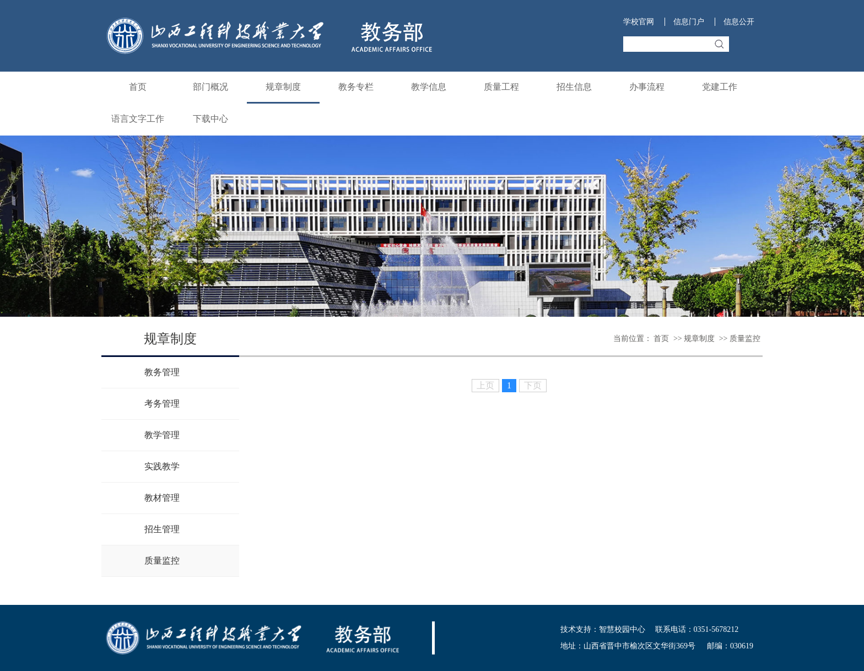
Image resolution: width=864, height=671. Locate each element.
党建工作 (719, 86)
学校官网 (638, 22)
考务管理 (162, 403)
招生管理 (162, 529)
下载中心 (210, 118)
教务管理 (162, 372)
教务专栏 (356, 86)
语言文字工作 (137, 118)
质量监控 (745, 338)
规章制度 (283, 86)
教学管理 (162, 435)
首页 (138, 86)
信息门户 (688, 22)
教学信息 (428, 86)
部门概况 (210, 86)
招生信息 (574, 86)
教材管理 (162, 497)
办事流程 (647, 86)
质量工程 (501, 86)
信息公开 (738, 22)
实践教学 (162, 466)
